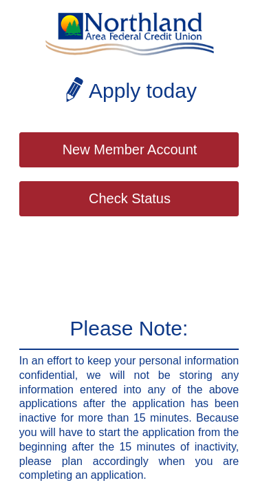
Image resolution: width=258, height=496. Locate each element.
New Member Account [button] (130, 149)
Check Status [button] (130, 198)
